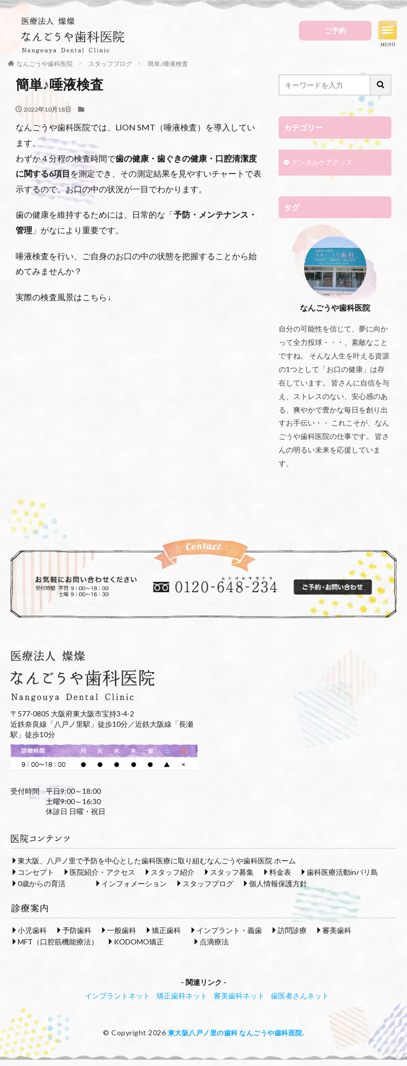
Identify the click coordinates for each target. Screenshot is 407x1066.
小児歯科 (32, 930)
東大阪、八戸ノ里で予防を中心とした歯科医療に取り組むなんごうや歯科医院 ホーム (157, 860)
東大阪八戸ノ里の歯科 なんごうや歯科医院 (235, 1032)
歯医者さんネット (300, 995)
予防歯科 (76, 930)
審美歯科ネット (239, 995)
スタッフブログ (207, 883)
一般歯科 (121, 930)
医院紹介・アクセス (102, 872)
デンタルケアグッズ (324, 163)
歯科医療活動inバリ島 (342, 872)
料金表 (280, 872)
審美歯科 (336, 930)
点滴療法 (214, 941)
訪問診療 (292, 930)
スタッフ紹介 (172, 872)
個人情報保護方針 (278, 883)
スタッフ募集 (232, 872)
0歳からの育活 (41, 883)
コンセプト (36, 872)
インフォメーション (134, 883)
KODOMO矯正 (139, 941)
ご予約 (335, 30)
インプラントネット (117, 995)
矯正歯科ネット (181, 995)
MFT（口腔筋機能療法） (58, 941)
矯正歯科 (166, 930)
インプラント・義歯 (229, 930)
